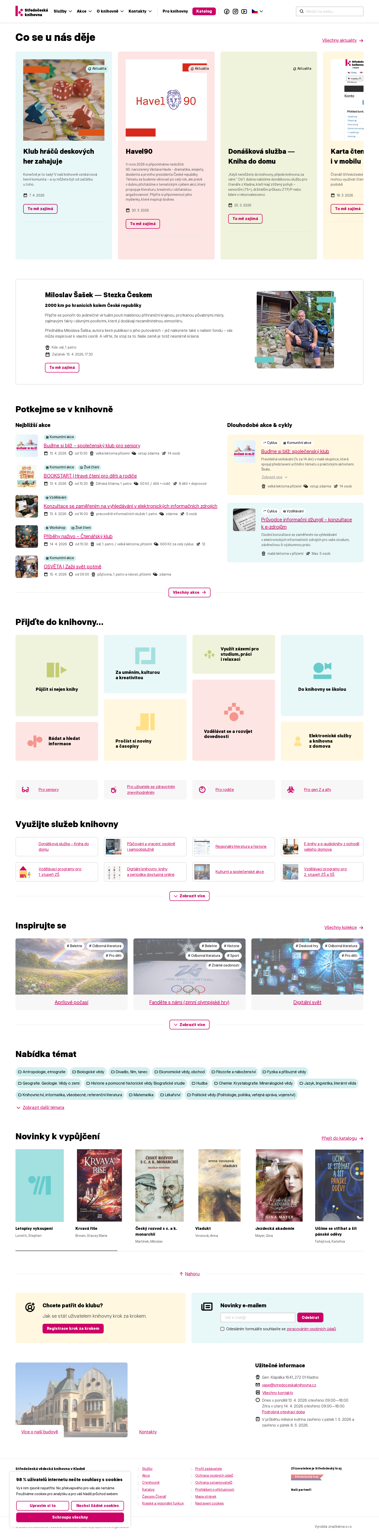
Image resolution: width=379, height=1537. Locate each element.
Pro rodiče (225, 804)
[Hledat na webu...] (114, 11)
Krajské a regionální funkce (163, 1518)
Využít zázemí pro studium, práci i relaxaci (247, 664)
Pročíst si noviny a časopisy (133, 758)
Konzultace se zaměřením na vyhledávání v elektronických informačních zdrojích (130, 506)
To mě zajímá (40, 208)
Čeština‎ (355, 10)
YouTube (345, 11)
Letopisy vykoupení (34, 1243)
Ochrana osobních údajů (214, 1490)
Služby (160, 11)
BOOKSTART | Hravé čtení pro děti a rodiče (90, 476)
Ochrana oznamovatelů (213, 1497)
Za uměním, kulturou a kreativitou (138, 675)
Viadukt (203, 1243)
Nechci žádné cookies (97, 1505)
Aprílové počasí (71, 1017)
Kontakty (238, 11)
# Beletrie (74, 961)
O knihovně (208, 11)
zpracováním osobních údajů (311, 1343)
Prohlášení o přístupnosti (214, 1504)
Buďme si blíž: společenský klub (295, 451)
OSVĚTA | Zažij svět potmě (72, 567)
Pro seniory (49, 804)
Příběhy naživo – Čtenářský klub (78, 536)
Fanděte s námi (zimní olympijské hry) (189, 1017)
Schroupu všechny (70, 1517)
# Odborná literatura (105, 961)
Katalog (305, 11)
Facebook (327, 11)
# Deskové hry (307, 961)
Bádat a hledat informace (64, 755)
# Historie (231, 961)
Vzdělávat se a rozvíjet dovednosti (228, 758)
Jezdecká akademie (274, 1243)
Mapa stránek (205, 1511)
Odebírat (310, 1332)
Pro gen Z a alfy (317, 804)
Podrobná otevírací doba (283, 1426)
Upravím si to (43, 1505)
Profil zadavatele (208, 1483)
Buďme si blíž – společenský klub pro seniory (92, 446)
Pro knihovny (276, 11)
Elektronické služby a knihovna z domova (334, 745)
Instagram (336, 11)
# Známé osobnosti (223, 980)
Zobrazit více (192, 910)
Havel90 (139, 151)
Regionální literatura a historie (241, 861)
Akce (182, 11)
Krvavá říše (86, 1243)
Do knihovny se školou (322, 693)
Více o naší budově (39, 1446)
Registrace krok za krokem (73, 1343)
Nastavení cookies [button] (209, 1518)
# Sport (233, 970)
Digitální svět (307, 1017)
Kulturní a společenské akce (240, 886)
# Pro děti (113, 970)
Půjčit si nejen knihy (57, 696)
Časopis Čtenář (154, 1511)
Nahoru (192, 1288)
